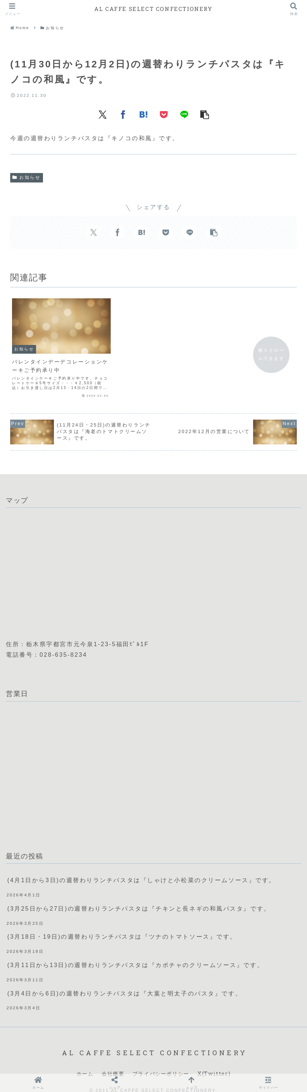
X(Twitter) (214, 1061)
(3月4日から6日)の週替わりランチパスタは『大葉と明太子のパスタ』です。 (124, 982)
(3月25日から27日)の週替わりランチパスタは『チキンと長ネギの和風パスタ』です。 (139, 897)
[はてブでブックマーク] (143, 114)
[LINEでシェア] (184, 114)
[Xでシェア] (102, 114)
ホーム (85, 1061)
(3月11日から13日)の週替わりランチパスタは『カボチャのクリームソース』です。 (135, 953)
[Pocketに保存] (164, 114)
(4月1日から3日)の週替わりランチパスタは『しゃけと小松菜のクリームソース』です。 (141, 868)
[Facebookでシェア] (123, 114)
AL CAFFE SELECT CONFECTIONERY (153, 9)
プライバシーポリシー (161, 1061)
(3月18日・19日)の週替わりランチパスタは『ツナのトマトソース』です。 (122, 925)
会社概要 (113, 1061)
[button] (204, 114)
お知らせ (26, 177)
